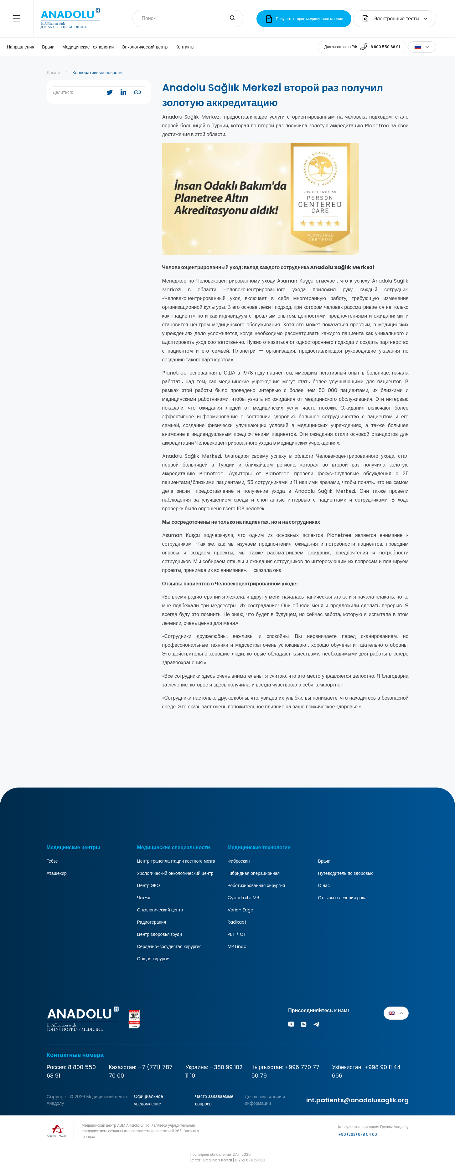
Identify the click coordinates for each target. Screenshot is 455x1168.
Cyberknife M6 (243, 898)
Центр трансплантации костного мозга (176, 861)
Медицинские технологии (88, 47)
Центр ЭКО (148, 885)
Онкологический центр (145, 47)
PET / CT (237, 934)
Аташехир (57, 873)
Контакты (184, 47)
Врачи (48, 47)
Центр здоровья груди (159, 934)
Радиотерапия (151, 922)
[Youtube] (291, 1025)
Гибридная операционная (254, 873)
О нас (324, 885)
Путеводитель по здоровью (346, 873)
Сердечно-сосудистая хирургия (169, 946)
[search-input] (232, 18)
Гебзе (52, 861)
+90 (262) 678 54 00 (357, 1134)
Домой (53, 72)
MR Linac (237, 946)
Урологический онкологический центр (175, 873)
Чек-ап (144, 898)
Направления (20, 47)
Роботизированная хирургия (256, 885)
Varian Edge (240, 910)
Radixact (237, 922)
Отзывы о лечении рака (342, 898)
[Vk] (304, 1025)
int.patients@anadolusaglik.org (357, 1100)
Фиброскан (239, 861)
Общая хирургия (154, 959)
